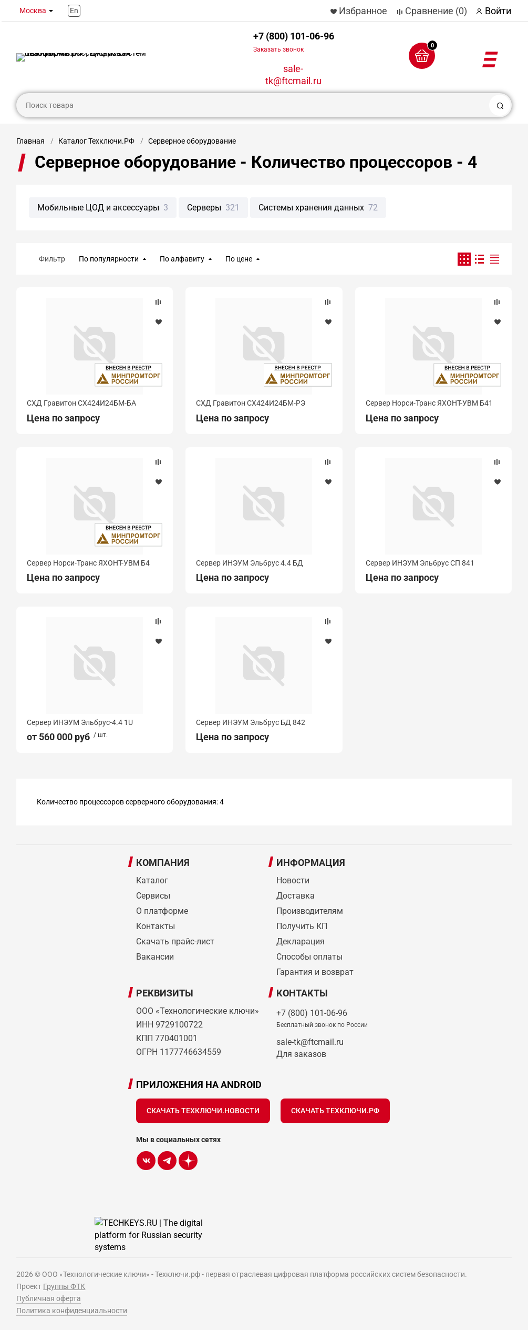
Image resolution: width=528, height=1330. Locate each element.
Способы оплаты (309, 957)
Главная (30, 141)
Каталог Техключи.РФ (96, 141)
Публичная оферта (48, 1298)
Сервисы (153, 896)
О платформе (162, 911)
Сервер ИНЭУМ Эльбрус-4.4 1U (80, 722)
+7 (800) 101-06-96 (293, 42)
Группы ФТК (64, 1286)
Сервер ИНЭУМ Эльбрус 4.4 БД (249, 563)
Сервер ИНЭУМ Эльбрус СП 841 (420, 563)
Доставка (295, 896)
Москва (32, 10)
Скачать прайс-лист (175, 941)
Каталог (152, 880)
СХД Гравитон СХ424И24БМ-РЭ (250, 403)
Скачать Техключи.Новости (203, 1110)
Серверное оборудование (192, 141)
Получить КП (301, 926)
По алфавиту (182, 259)
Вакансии (155, 957)
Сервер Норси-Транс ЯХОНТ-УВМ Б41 (429, 403)
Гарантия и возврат (315, 972)
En (74, 10)
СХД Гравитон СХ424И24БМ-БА (81, 403)
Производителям (309, 911)
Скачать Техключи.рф (335, 1110)
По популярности (109, 259)
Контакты (155, 926)
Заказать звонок (278, 49)
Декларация (300, 941)
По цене (238, 259)
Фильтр (52, 259)
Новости (292, 880)
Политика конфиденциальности (71, 1310)
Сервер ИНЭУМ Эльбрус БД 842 (250, 722)
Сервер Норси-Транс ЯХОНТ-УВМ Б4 (88, 563)
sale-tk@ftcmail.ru (293, 74)
